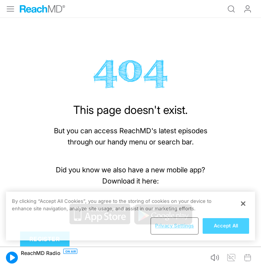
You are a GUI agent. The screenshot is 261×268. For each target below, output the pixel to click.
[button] (12, 258)
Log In (247, 8)
